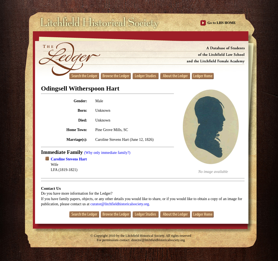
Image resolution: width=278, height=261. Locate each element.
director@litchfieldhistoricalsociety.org (158, 240)
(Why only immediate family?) (107, 153)
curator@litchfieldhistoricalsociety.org (119, 204)
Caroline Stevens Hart (69, 159)
